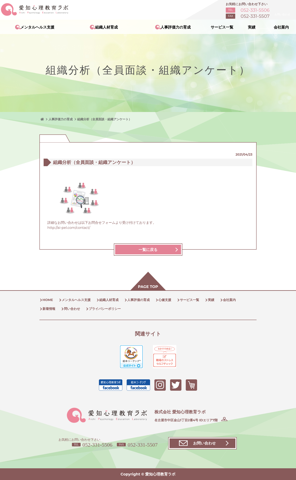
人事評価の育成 (138, 300)
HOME (47, 300)
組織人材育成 (106, 27)
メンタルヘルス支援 (37, 27)
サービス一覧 (222, 27)
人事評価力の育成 (175, 27)
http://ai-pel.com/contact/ (68, 228)
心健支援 (164, 300)
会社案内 (281, 27)
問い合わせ (72, 309)
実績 (251, 27)
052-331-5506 (97, 445)
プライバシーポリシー (105, 309)
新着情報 (48, 309)
